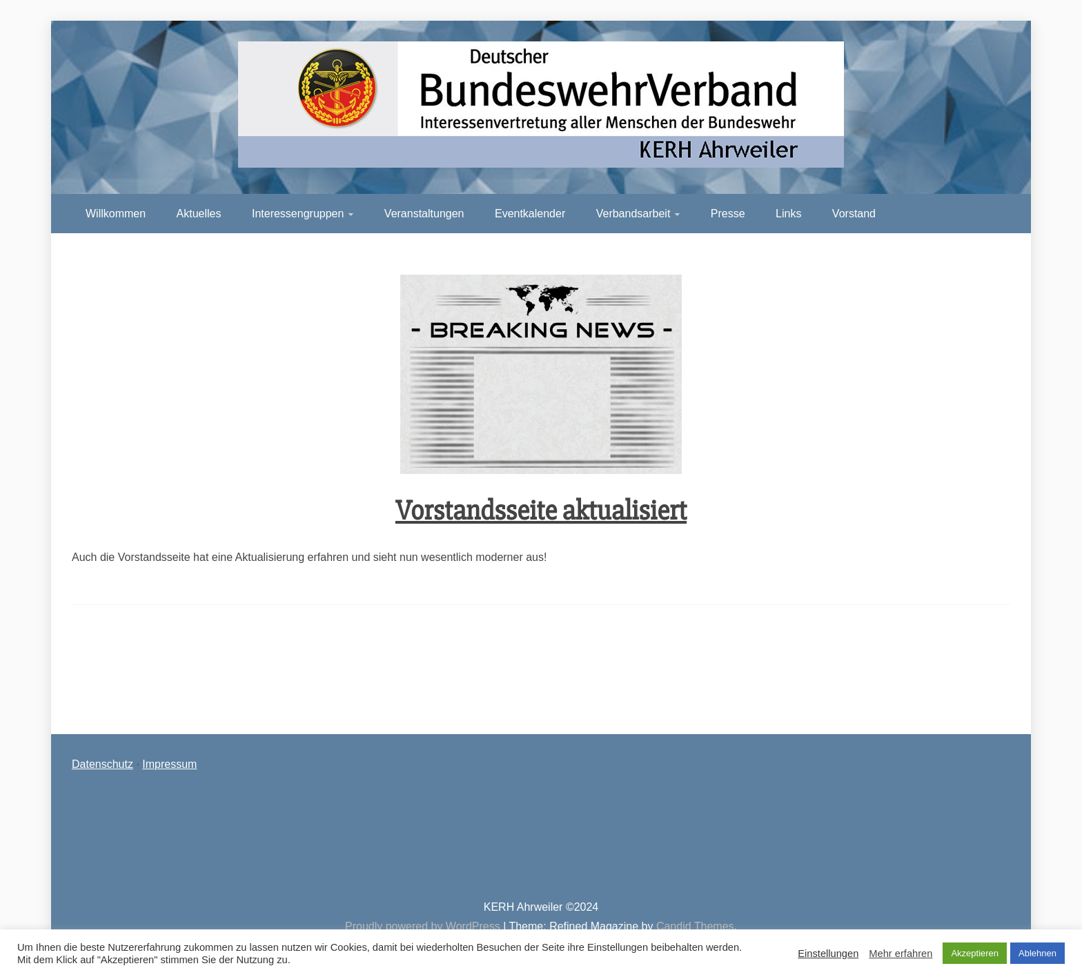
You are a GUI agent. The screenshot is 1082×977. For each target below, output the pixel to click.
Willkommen (116, 213)
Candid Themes (695, 926)
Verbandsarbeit (633, 213)
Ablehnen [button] (1037, 953)
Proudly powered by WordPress (424, 926)
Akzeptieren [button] (975, 953)
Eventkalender (530, 213)
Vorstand (854, 213)
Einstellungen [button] (828, 953)
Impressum (169, 764)
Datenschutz (102, 764)
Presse (728, 213)
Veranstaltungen (424, 213)
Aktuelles (199, 213)
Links (788, 213)
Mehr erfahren (900, 953)
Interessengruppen (298, 213)
